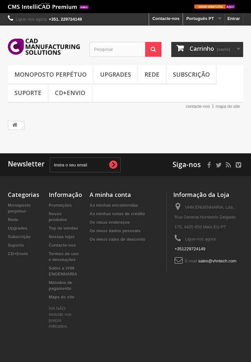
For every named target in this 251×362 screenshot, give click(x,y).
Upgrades (115, 74)
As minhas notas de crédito (117, 213)
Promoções (60, 205)
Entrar (233, 18)
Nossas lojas (62, 236)
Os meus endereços (110, 222)
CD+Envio (70, 93)
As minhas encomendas (114, 205)
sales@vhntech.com (217, 260)
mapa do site (228, 106)
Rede (151, 74)
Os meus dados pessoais (115, 230)
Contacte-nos (165, 18)
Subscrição (191, 74)
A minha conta (110, 195)
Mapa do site (62, 297)
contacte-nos (198, 106)
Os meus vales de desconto (117, 239)
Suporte (28, 93)
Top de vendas (63, 228)
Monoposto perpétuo (50, 74)
